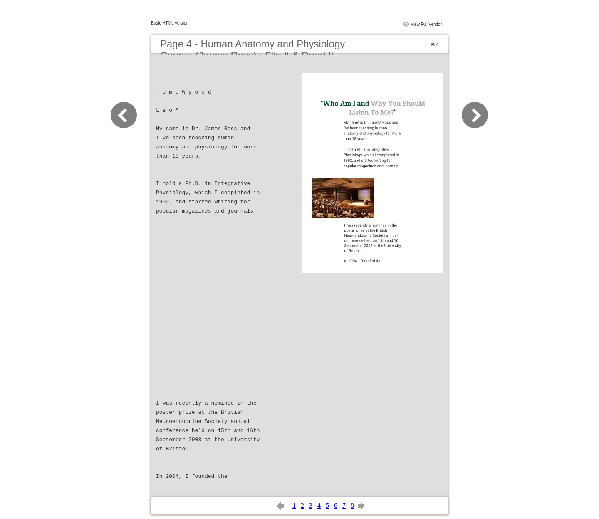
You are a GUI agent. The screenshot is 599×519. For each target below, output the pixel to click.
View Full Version (427, 24)
